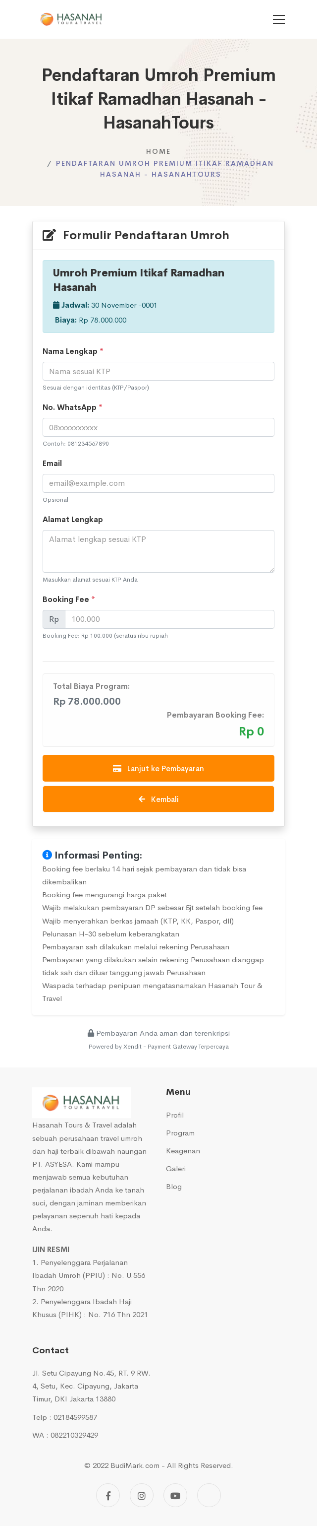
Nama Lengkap (73, 351)
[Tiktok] (209, 1495)
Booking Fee (69, 599)
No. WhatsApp (73, 407)
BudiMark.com (134, 1465)
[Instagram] (142, 1495)
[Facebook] (108, 1495)
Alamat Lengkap (73, 519)
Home (158, 151)
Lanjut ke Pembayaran (158, 768)
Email (52, 463)
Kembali (159, 799)
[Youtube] (175, 1495)
